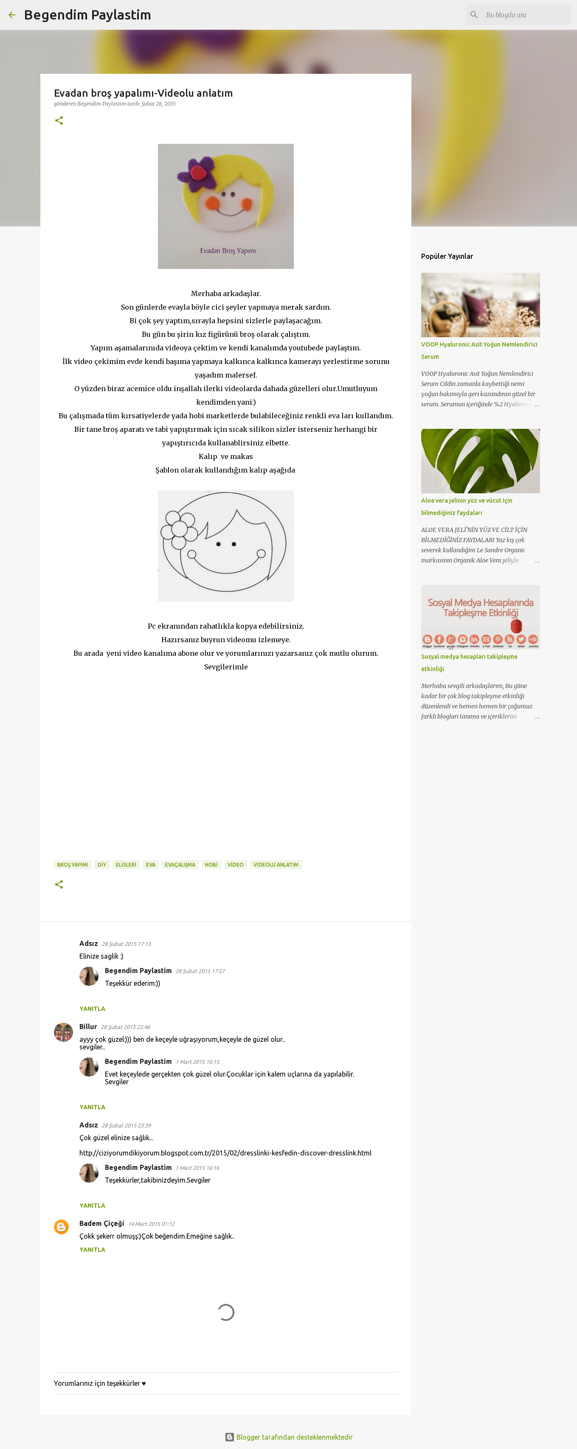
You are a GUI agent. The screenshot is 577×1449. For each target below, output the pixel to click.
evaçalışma (180, 864)
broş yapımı (72, 864)
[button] (59, 121)
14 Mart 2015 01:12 (151, 1224)
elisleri (126, 864)
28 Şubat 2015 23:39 (126, 1125)
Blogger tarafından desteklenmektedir (289, 1437)
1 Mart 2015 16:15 (197, 1062)
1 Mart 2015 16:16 (197, 1168)
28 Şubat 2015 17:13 (126, 944)
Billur (88, 1026)
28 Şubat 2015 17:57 (200, 971)
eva (150, 864)
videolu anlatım (275, 864)
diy (102, 864)
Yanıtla (92, 1008)
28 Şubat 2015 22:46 (125, 1027)
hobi (211, 864)
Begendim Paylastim (87, 14)
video (236, 864)
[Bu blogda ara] (525, 15)
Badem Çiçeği (101, 1223)
